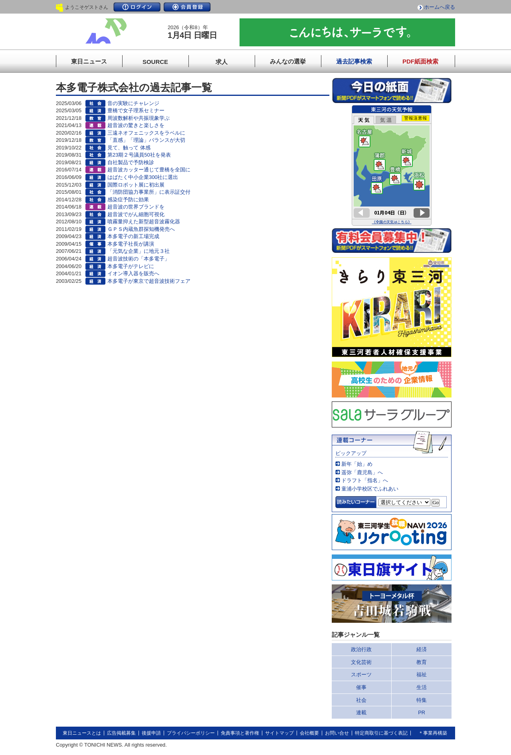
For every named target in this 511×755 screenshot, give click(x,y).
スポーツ (361, 675)
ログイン (136, 7)
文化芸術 (361, 662)
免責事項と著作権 (240, 733)
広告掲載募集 (121, 733)
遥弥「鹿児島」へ (362, 472)
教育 (421, 662)
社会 (361, 700)
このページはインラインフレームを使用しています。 (392, 165)
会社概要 (309, 733)
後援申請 (151, 733)
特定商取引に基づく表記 (381, 733)
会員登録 (187, 7)
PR (421, 712)
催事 (361, 687)
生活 (421, 687)
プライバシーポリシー (191, 733)
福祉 (421, 675)
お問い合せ (337, 733)
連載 (361, 712)
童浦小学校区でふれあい (369, 489)
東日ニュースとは (82, 733)
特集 (421, 700)
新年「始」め (356, 464)
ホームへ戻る (439, 7)
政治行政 (361, 649)
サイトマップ (279, 733)
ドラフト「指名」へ (364, 480)
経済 (421, 649)
